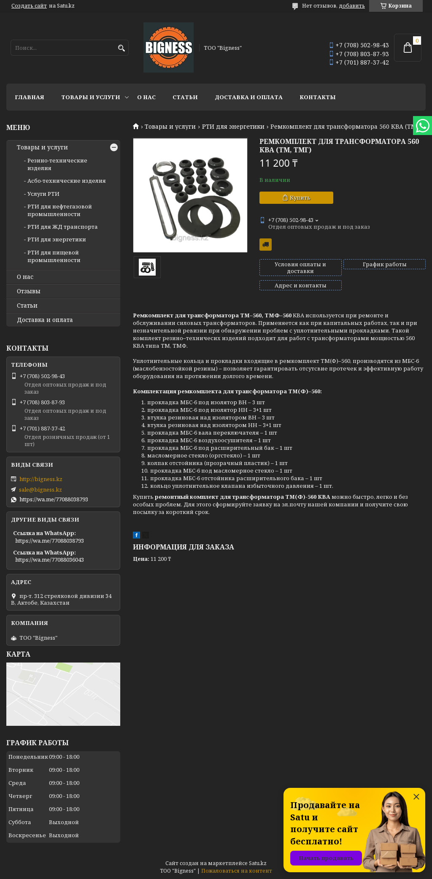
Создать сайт (29, 6)
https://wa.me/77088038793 (53, 499)
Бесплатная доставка (265, 244)
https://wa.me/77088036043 (49, 559)
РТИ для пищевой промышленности (54, 256)
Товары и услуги (90, 97)
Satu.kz (258, 863)
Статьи (185, 97)
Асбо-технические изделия (66, 180)
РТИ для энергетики (233, 126)
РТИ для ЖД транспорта (62, 226)
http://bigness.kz (40, 479)
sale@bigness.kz (40, 489)
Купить (300, 197)
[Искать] (121, 48)
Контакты (318, 97)
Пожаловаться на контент (236, 870)
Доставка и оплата (249, 97)
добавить (352, 5)
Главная (29, 97)
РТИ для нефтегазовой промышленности (59, 210)
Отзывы (28, 291)
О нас (146, 97)
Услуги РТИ (43, 193)
